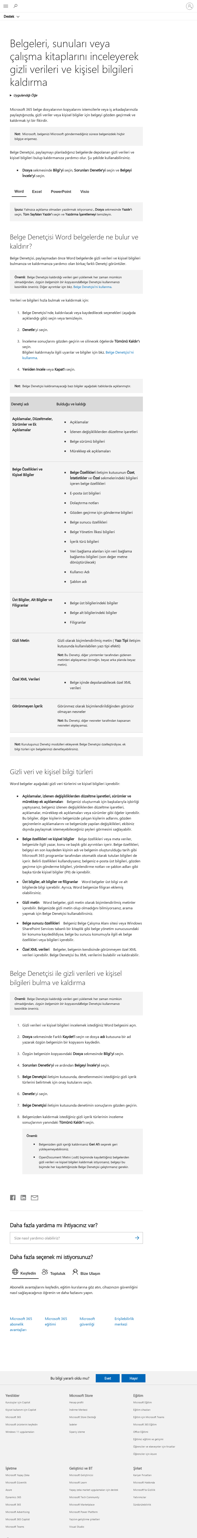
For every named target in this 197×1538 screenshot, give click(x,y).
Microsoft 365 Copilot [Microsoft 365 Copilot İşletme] (18, 1519)
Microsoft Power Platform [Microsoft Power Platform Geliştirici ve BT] (83, 1512)
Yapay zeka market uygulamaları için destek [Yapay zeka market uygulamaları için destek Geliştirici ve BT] (93, 1489)
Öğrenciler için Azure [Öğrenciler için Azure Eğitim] (145, 1454)
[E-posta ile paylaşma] (32, 1196)
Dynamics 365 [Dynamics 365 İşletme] (13, 1497)
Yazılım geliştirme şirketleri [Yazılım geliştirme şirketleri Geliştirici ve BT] (84, 1519)
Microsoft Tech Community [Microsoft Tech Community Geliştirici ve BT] (84, 1497)
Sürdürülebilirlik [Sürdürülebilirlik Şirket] (142, 1504)
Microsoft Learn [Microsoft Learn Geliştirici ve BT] (78, 1482)
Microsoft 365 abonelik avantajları (21, 1324)
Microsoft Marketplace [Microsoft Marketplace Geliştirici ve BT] (82, 1504)
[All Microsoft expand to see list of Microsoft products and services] (5, 6)
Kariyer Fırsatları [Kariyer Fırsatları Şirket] (142, 1475)
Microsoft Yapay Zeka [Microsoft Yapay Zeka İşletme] (17, 1475)
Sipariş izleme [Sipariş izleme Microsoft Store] (77, 1431)
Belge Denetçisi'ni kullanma (92, 287)
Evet (107, 1378)
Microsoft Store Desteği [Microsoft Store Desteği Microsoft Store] (82, 1417)
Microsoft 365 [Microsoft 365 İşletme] (13, 1504)
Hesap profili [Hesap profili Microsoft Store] (76, 1402)
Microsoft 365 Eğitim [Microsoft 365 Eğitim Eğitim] (144, 1424)
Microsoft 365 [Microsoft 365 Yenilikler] (13, 1417)
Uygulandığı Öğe (25, 95)
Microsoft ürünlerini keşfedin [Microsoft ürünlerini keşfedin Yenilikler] (22, 1424)
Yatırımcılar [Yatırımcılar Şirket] (139, 1497)
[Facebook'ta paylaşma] (13, 1196)
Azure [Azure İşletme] (9, 1489)
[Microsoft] (98, 3)
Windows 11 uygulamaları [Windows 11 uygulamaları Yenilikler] (20, 1431)
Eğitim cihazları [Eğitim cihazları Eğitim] (142, 1409)
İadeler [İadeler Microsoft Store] (73, 1424)
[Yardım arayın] (16, 6)
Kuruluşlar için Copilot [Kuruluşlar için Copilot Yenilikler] (18, 1402)
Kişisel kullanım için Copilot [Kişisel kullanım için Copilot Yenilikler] (21, 1409)
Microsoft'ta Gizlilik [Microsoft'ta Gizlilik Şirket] (144, 1489)
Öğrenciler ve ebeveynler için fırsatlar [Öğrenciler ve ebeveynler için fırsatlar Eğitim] (154, 1446)
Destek (9, 16)
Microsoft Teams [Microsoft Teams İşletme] (15, 1526)
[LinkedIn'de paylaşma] (21, 1196)
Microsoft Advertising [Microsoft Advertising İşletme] (17, 1512)
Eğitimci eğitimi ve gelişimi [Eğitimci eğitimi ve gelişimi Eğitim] (148, 1439)
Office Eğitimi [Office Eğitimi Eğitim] (140, 1431)
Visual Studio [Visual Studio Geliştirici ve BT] (76, 1526)
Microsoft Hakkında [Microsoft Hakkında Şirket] (144, 1482)
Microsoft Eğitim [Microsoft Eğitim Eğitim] (142, 1402)
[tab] (19, 192)
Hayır (134, 1378)
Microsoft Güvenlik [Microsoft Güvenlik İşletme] (16, 1482)
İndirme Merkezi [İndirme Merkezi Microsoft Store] (78, 1409)
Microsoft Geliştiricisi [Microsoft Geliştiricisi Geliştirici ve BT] (81, 1475)
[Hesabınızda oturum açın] (189, 6)
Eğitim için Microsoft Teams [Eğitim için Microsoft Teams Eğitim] (148, 1417)
